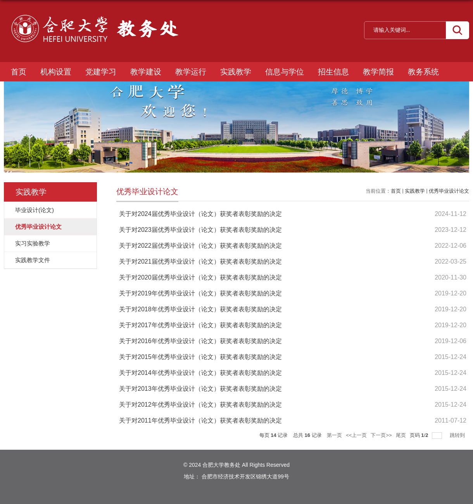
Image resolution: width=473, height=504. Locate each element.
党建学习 (100, 71)
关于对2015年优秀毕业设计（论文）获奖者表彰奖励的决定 (200, 357)
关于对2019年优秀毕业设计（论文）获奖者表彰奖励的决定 (200, 293)
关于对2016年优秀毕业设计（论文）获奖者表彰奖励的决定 (200, 341)
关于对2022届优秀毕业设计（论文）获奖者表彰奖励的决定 (200, 245)
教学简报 (378, 71)
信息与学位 (284, 71)
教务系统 (423, 71)
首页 (18, 71)
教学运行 (190, 71)
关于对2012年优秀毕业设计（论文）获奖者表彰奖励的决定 (200, 404)
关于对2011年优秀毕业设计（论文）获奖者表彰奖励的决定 (200, 420)
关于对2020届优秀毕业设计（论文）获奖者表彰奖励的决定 (200, 277)
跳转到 (458, 435)
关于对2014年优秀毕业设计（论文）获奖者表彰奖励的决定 (200, 372)
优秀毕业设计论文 (449, 191)
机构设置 (55, 71)
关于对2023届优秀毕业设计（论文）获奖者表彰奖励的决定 (200, 229)
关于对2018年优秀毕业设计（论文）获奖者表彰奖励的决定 (200, 309)
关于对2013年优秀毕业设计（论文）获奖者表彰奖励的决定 (200, 388)
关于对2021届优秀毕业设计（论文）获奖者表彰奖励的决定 (200, 261)
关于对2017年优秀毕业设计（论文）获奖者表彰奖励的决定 (200, 325)
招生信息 (333, 71)
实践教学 (235, 71)
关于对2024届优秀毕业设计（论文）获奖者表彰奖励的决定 (200, 214)
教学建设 (145, 71)
